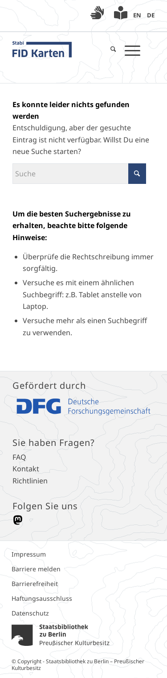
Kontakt (25, 469)
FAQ (19, 457)
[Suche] (109, 50)
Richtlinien (30, 481)
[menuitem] (97, 14)
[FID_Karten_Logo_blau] (63, 50)
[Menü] (128, 50)
